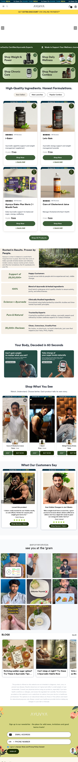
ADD (8, 453)
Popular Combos (56, 95)
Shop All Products (39, 238)
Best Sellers (20, 95)
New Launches (37, 95)
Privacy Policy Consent (36, 747)
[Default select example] (11, 742)
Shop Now (20, 157)
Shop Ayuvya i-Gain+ (19, 524)
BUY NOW (20, 453)
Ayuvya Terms (21, 747)
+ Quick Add (20, 162)
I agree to (26, 747)
